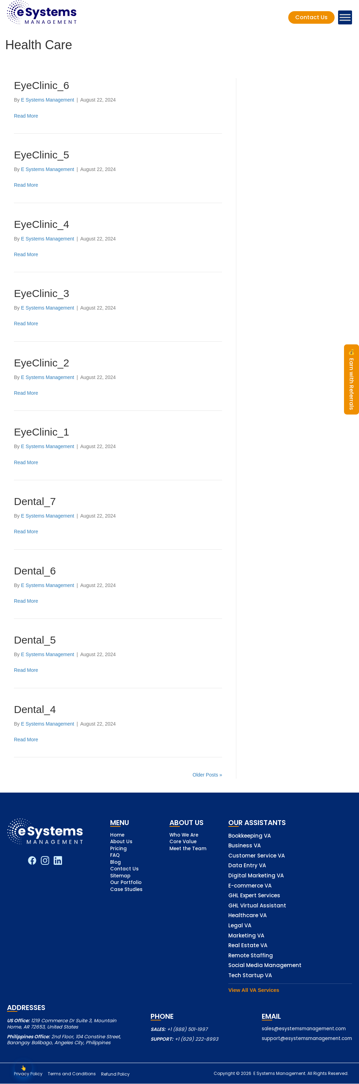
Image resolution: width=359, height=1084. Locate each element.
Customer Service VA (256, 856)
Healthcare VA (247, 915)
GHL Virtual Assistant (257, 906)
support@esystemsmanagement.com (307, 1038)
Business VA (244, 845)
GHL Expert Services (254, 895)
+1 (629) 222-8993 (196, 1039)
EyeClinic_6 (41, 85)
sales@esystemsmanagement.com (304, 1028)
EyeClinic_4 (41, 224)
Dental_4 (35, 709)
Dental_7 (35, 501)
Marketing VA (246, 936)
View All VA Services (253, 990)
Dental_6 (35, 571)
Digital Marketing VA (256, 876)
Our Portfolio (126, 883)
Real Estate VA (247, 945)
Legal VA (239, 925)
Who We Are (183, 835)
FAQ (115, 856)
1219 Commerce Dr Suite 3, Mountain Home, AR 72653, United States (61, 1023)
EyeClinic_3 (41, 293)
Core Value (183, 842)
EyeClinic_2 (41, 363)
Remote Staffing (250, 955)
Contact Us (124, 869)
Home (117, 835)
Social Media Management (264, 965)
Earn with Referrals (351, 379)
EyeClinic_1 (41, 432)
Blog (115, 863)
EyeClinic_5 (41, 155)
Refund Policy (119, 1074)
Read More (26, 116)
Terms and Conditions (74, 1074)
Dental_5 (35, 640)
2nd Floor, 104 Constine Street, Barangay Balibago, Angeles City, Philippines (64, 1039)
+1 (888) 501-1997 (187, 1029)
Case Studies (126, 890)
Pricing (118, 849)
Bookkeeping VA (249, 836)
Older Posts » (207, 775)
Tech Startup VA (250, 975)
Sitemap (120, 876)
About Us (121, 842)
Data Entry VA (247, 865)
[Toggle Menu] (345, 17)
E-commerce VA (250, 886)
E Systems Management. (279, 1073)
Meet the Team (187, 849)
